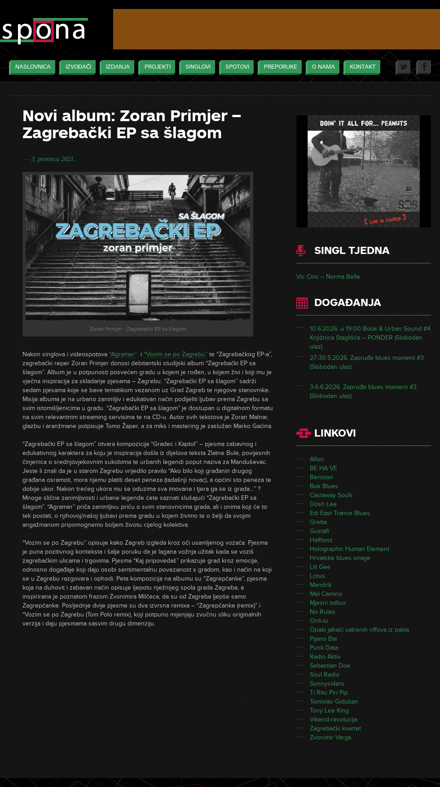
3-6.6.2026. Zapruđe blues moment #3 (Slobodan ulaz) (363, 391)
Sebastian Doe (330, 665)
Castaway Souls (331, 495)
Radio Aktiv (325, 656)
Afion (317, 459)
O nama (321, 67)
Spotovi (235, 67)
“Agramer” (123, 354)
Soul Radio (324, 674)
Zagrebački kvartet (335, 728)
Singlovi (196, 67)
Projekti (155, 67)
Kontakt (360, 67)
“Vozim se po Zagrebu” (175, 354)
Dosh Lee (323, 504)
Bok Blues (324, 486)
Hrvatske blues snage (340, 558)
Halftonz (321, 540)
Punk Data (324, 647)
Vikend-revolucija (333, 719)
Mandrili (320, 585)
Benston (321, 477)
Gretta (318, 522)
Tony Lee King (329, 710)
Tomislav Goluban (334, 701)
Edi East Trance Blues (340, 513)
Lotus (317, 576)
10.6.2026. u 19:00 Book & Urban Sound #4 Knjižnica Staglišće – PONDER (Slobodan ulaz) (370, 337)
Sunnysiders (327, 683)
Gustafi (319, 531)
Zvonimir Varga (330, 737)
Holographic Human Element (349, 549)
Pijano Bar (324, 638)
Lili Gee (320, 567)
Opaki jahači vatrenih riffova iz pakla (359, 629)
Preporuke (278, 67)
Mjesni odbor (328, 602)
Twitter (403, 67)
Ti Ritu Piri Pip (329, 692)
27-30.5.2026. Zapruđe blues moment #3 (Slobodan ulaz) (367, 362)
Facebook (423, 67)
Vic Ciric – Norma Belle (328, 276)
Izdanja (115, 67)
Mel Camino (326, 593)
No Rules (322, 611)
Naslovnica (31, 67)
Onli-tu (319, 620)
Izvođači (76, 67)
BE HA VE (323, 468)
